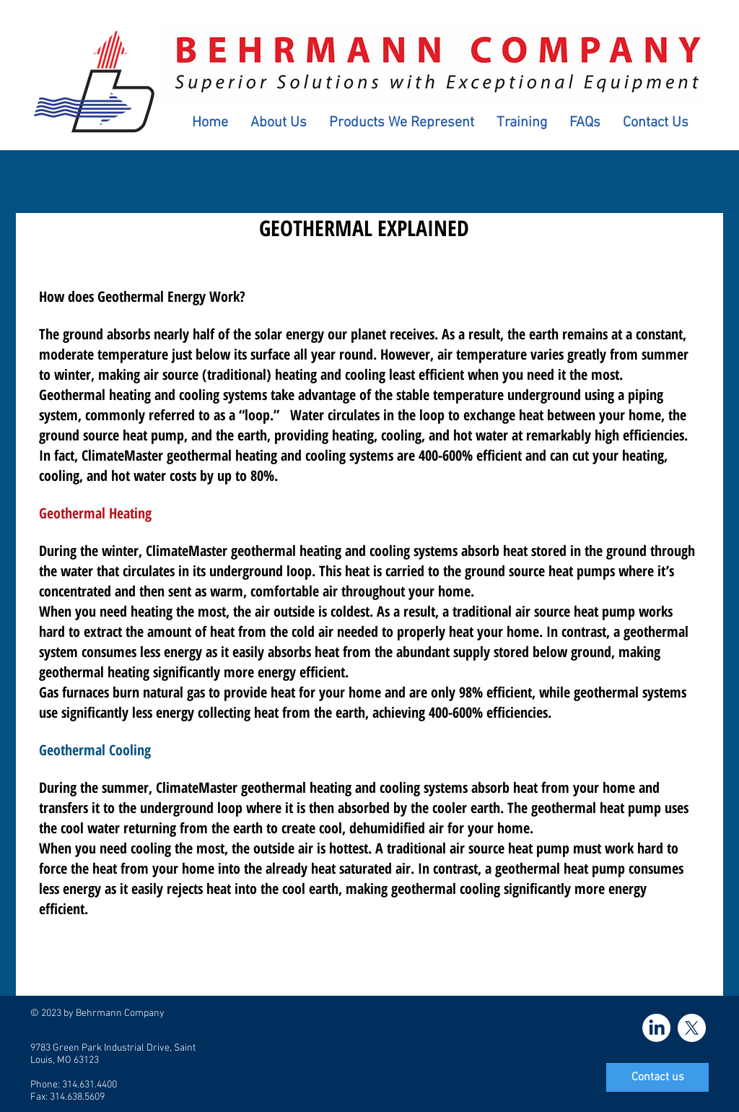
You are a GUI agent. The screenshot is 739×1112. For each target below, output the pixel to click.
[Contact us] (657, 1077)
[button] (278, 123)
